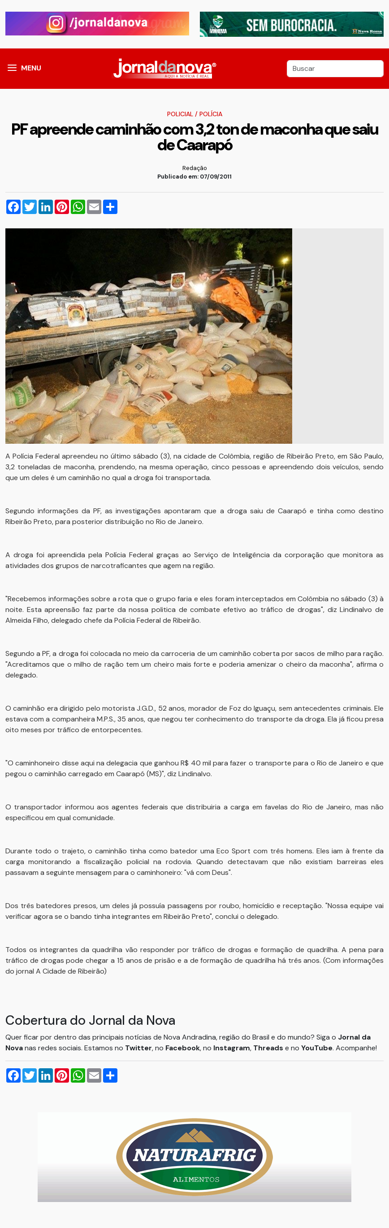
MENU (31, 68)
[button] (12, 68)
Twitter (138, 1048)
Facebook (182, 1048)
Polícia (210, 114)
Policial (180, 114)
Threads (269, 1048)
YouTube (317, 1048)
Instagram (231, 1048)
